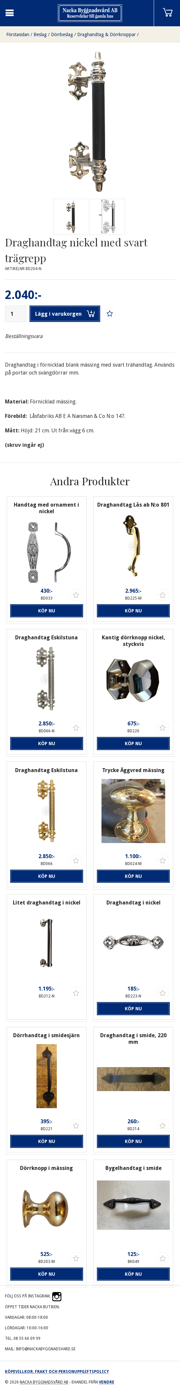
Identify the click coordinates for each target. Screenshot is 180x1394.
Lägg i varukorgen (65, 313)
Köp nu (46, 610)
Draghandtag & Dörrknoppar (106, 34)
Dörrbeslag (62, 34)
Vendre (106, 1382)
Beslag (40, 34)
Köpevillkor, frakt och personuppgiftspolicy (57, 1371)
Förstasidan (17, 34)
